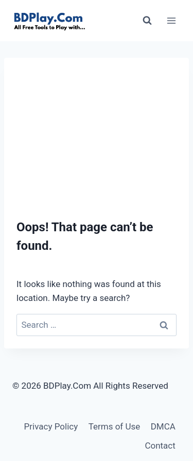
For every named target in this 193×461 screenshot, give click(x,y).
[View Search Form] (147, 20)
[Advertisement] (96, 129)
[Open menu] (171, 20)
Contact (160, 445)
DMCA (163, 426)
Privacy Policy (51, 426)
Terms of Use (115, 426)
